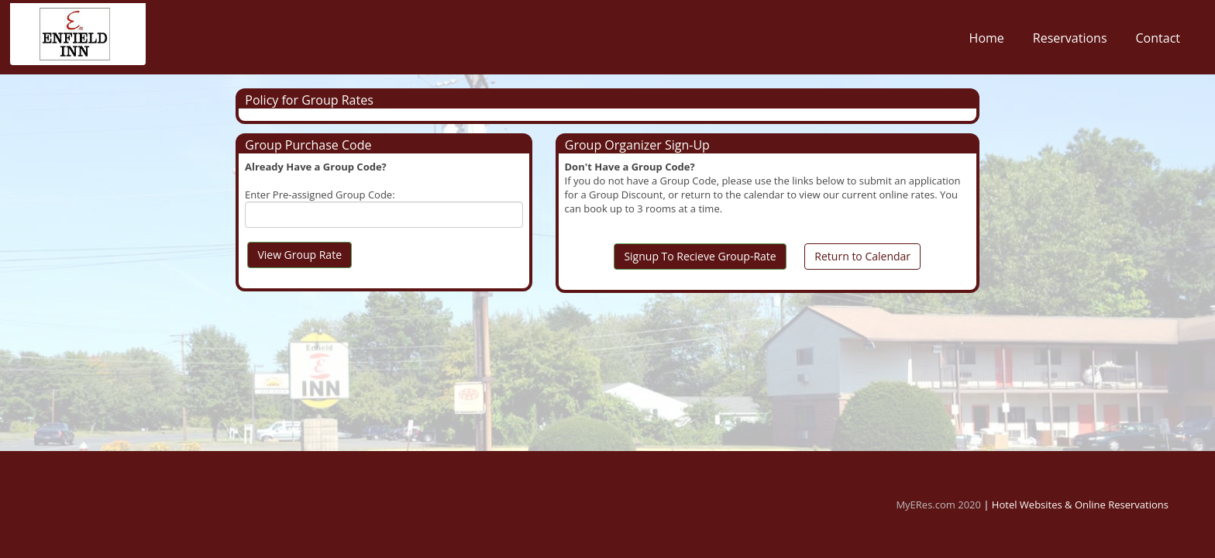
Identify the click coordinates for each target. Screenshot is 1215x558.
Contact (1158, 41)
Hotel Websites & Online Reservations (1080, 505)
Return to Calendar (862, 256)
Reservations (1070, 41)
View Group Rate (299, 254)
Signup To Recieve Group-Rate (700, 256)
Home (986, 41)
